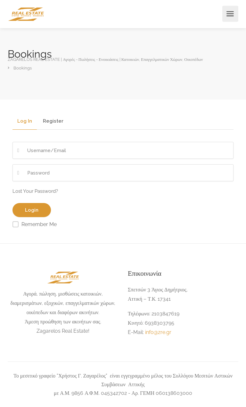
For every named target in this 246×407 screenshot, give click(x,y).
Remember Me (39, 224)
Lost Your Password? (35, 191)
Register (53, 121)
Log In (24, 121)
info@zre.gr (158, 332)
